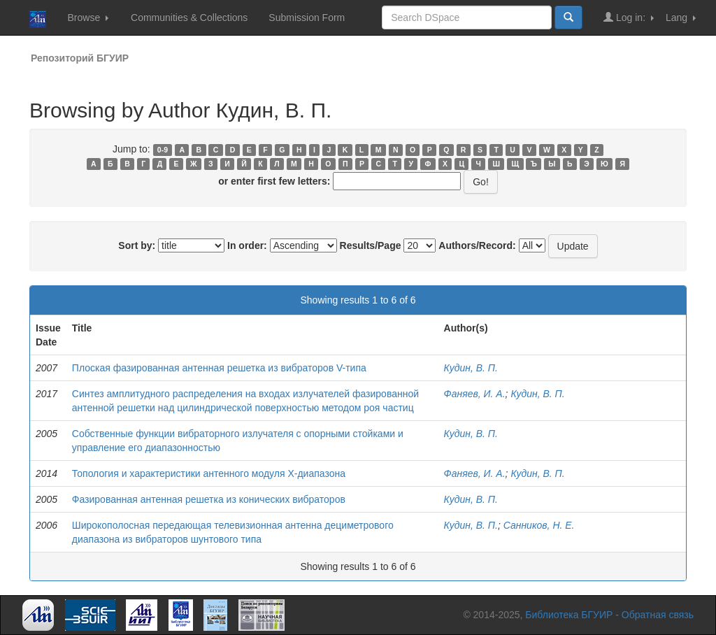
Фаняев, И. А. (475, 393)
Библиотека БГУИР (569, 614)
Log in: (628, 17)
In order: (247, 245)
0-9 (162, 149)
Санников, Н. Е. (539, 525)
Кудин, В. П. (471, 367)
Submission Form (306, 17)
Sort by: (136, 245)
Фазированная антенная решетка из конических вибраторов (208, 499)
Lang (681, 17)
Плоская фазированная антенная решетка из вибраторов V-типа (219, 367)
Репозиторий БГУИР (80, 58)
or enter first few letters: (274, 181)
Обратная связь (658, 614)
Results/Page (370, 245)
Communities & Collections (189, 17)
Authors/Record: (476, 245)
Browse (87, 17)
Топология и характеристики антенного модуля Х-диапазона (208, 473)
